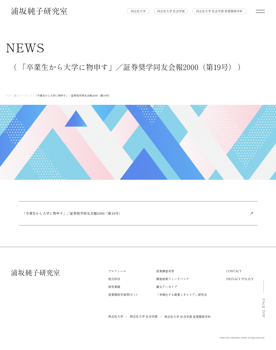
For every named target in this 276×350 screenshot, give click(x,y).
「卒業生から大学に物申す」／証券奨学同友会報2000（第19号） (138, 213)
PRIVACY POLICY (240, 279)
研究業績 (114, 286)
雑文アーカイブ (23, 95)
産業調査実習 (165, 271)
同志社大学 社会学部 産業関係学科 (187, 316)
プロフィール (117, 271)
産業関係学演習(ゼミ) (122, 294)
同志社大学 (115, 316)
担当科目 (114, 279)
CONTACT (234, 271)
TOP (8, 95)
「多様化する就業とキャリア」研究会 (181, 294)
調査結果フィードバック (172, 279)
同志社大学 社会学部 (144, 316)
